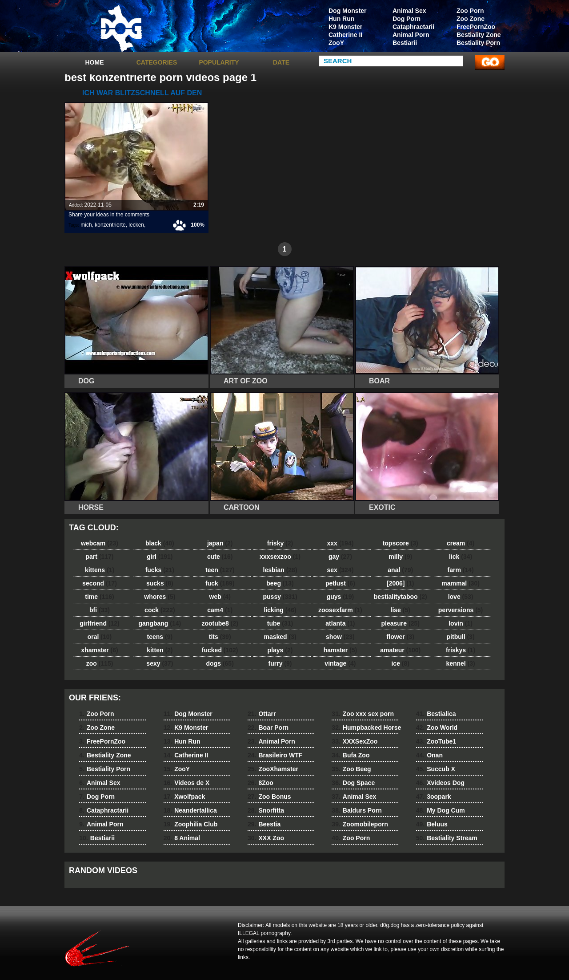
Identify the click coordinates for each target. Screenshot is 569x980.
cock (159, 610)
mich (86, 225)
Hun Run (341, 18)
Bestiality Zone (479, 34)
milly (400, 556)
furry (280, 663)
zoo (99, 663)
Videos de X (187, 782)
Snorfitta (266, 810)
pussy (280, 596)
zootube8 (219, 623)
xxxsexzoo (280, 556)
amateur (400, 650)
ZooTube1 (436, 741)
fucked (220, 650)
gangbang (160, 623)
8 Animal (182, 838)
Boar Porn (268, 727)
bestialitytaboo (400, 596)
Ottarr (262, 713)
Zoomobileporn (360, 824)
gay (340, 556)
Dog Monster (348, 10)
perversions (460, 610)
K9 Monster (345, 26)
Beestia (264, 824)
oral (100, 636)
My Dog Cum (440, 810)
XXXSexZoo (354, 741)
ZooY (336, 42)
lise (400, 610)
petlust (340, 583)
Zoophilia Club (191, 824)
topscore (400, 543)
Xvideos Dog (440, 782)
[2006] (400, 583)
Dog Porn (407, 18)
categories (156, 62)
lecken (136, 225)
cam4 (219, 610)
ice (400, 663)
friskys (460, 650)
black (159, 543)
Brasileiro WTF (275, 755)
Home (94, 62)
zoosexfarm (340, 610)
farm (460, 569)
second (99, 583)
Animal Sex (409, 10)
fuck (219, 583)
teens (160, 636)
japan (220, 543)
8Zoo (260, 782)
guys (340, 596)
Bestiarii (405, 42)
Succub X (435, 769)
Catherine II (345, 34)
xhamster (99, 650)
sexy (159, 663)
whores (159, 596)
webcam (99, 543)
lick (460, 556)
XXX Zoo (266, 838)
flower (400, 636)
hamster (340, 650)
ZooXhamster (273, 769)
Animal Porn (411, 34)
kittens (99, 569)
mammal (460, 583)
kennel (460, 663)
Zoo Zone (471, 18)
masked (280, 636)
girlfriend (99, 623)
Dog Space (353, 782)
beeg (279, 583)
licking (280, 610)
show (340, 636)
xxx (340, 543)
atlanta (340, 623)
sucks (159, 583)
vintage (340, 663)
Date (281, 62)
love (460, 596)
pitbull (461, 636)
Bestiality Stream (446, 838)
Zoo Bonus (269, 796)
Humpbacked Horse (366, 727)
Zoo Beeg (351, 769)
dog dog (120, 28)
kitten (159, 650)
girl (159, 556)
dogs (220, 663)
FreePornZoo (476, 26)
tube (280, 623)
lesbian (280, 569)
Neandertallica (190, 810)
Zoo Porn (470, 10)
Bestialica (436, 713)
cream (460, 543)
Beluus (432, 824)
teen (219, 569)
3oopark (433, 796)
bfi (99, 610)
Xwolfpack (184, 796)
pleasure (400, 623)
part (99, 556)
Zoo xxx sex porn (363, 713)
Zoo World (436, 727)
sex (340, 569)
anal (400, 569)
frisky (280, 543)
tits (220, 636)
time (99, 596)
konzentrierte (110, 225)
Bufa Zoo (350, 755)
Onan (429, 755)
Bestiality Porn (478, 42)
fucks (159, 569)
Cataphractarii (413, 26)
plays (280, 650)
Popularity (219, 62)
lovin (461, 623)
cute (220, 556)
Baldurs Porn (356, 810)
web (220, 596)
